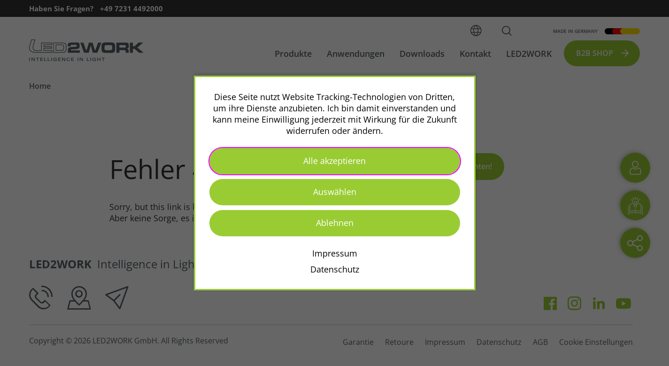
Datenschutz (334, 269)
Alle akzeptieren (334, 160)
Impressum (334, 253)
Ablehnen (335, 222)
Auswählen (334, 191)
